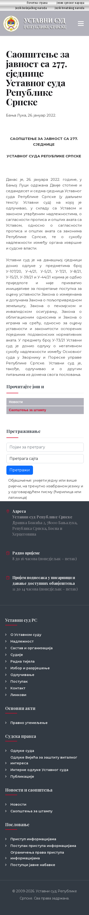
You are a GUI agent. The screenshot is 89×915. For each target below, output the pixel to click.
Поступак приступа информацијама (43, 846)
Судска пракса (20, 736)
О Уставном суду (25, 635)
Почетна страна (37, 3)
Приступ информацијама (33, 839)
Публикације (22, 776)
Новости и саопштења (28, 790)
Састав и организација (31, 648)
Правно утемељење (29, 723)
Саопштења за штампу (27, 410)
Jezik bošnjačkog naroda (31, 8)
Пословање (17, 824)
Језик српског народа (70, 3)
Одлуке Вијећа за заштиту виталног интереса (43, 760)
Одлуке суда (22, 751)
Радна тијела (22, 661)
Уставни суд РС (21, 620)
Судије (16, 655)
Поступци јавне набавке (32, 865)
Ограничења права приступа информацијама (37, 855)
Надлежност (22, 641)
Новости (16, 402)
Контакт (17, 688)
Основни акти (20, 708)
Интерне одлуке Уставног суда (39, 770)
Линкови (18, 695)
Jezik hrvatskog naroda (69, 8)
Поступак (19, 681)
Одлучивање (22, 675)
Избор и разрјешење (30, 668)
